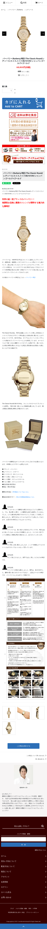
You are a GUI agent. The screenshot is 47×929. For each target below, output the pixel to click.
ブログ (12, 908)
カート (39, 3)
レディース (29, 10)
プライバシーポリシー (32, 912)
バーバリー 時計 (31, 277)
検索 (23, 3)
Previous (4, 33)
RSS (30, 908)
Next (43, 33)
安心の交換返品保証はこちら (25, 497)
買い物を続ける (41, 759)
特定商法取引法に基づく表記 (16, 912)
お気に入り (23, 75)
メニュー (8, 3)
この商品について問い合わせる (36, 755)
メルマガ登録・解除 (21, 908)
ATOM (35, 908)
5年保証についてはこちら (20, 492)
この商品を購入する (23, 746)
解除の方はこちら (40, 850)
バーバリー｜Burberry (15, 10)
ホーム (3, 10)
